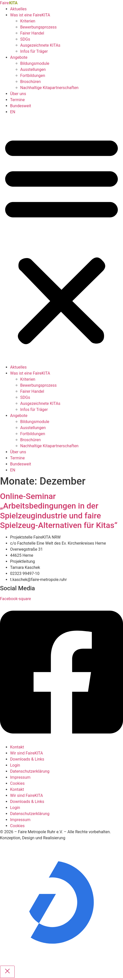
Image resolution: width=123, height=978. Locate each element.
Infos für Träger (34, 51)
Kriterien (27, 21)
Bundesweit (20, 105)
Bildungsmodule (34, 63)
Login (15, 765)
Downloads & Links (27, 759)
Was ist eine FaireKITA (30, 15)
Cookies (17, 783)
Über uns (18, 93)
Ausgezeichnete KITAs (40, 45)
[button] (61, 239)
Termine (17, 99)
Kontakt (17, 747)
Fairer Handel (32, 33)
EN (12, 111)
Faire (8, 3)
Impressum (20, 777)
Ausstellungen (33, 69)
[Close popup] (7, 972)
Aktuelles (18, 9)
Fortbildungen (32, 75)
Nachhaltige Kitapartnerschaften (49, 87)
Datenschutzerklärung (30, 771)
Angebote (19, 57)
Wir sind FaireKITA (26, 753)
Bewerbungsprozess (38, 27)
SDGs (25, 39)
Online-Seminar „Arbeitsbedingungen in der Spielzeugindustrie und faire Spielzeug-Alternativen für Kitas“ (58, 510)
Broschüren (30, 81)
